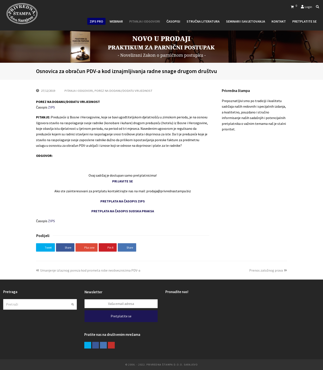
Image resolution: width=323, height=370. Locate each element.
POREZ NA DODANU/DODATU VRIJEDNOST (123, 91)
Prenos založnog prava (268, 270)
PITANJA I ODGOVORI (78, 91)
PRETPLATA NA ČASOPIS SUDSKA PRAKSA (122, 211)
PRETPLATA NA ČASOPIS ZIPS (122, 201)
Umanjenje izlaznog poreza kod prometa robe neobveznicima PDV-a (88, 270)
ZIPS (51, 107)
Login (308, 7)
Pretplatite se (121, 316)
